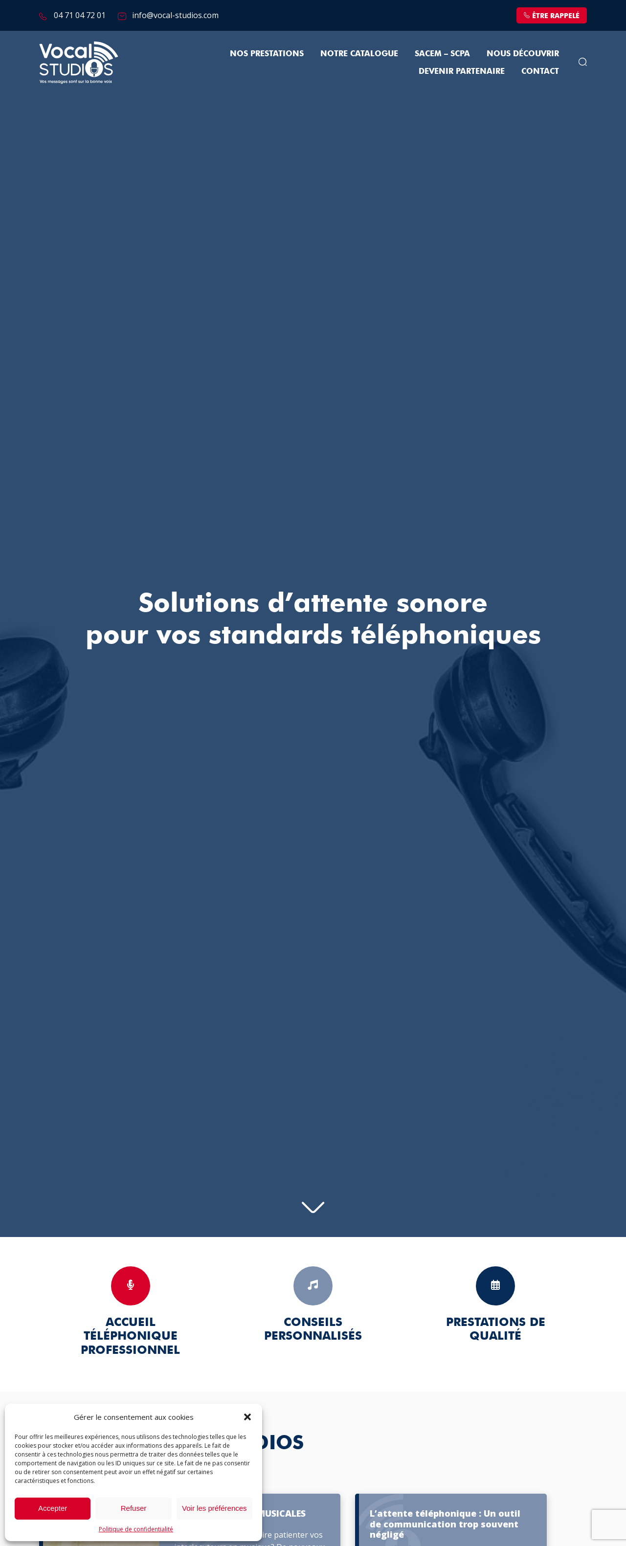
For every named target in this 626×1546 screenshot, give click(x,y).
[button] (247, 1417)
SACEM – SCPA (442, 53)
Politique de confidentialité (136, 1529)
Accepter (52, 1508)
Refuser (134, 1508)
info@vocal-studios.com (175, 15)
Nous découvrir (523, 53)
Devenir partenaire (462, 71)
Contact (540, 71)
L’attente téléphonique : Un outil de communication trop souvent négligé (445, 1524)
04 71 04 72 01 (80, 15)
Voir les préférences (214, 1508)
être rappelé (552, 16)
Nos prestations (267, 53)
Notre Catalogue (359, 53)
